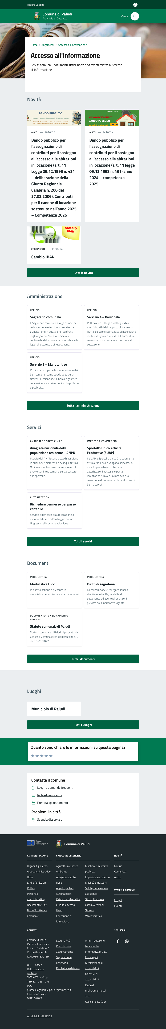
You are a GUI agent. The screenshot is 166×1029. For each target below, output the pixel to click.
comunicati (38, 249)
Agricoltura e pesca (67, 866)
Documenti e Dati (37, 905)
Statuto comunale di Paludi (50, 626)
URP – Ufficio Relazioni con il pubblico (35, 969)
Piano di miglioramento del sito (95, 990)
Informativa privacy (96, 952)
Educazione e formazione (63, 918)
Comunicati (120, 871)
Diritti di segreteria (101, 584)
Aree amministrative (39, 871)
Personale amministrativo (35, 896)
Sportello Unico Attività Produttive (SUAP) (104, 450)
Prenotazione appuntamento (64, 949)
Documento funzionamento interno (49, 617)
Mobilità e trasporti (96, 882)
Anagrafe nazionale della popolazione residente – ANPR (52, 450)
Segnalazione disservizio (64, 960)
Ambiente (61, 871)
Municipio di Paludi (48, 709)
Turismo (89, 910)
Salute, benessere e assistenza (96, 891)
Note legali (91, 957)
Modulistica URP (42, 584)
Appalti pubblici (65, 888)
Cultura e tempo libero (65, 907)
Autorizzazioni (40, 497)
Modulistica (38, 577)
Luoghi (118, 900)
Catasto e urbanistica (68, 899)
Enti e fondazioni (36, 882)
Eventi (118, 906)
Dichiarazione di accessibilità (94, 965)
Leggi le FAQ (63, 940)
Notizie (118, 866)
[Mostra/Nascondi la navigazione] (4, 16)
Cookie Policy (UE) (95, 1002)
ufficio (35, 310)
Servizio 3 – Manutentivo (48, 364)
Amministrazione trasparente (95, 943)
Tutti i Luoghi (83, 724)
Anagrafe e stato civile (46, 441)
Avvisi (117, 877)
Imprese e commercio (102, 441)
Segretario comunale (45, 317)
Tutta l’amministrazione (83, 405)
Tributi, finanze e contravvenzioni (94, 902)
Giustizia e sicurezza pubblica (96, 869)
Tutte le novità (83, 272)
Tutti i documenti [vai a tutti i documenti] (83, 659)
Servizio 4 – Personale (103, 317)
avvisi (34, 132)
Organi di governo (37, 866)
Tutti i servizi (83, 541)
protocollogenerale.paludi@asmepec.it (49, 990)
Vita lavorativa (93, 916)
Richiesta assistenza (68, 968)
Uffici (30, 877)
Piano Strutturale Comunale (37, 913)
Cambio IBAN (43, 257)
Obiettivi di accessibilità (92, 976)
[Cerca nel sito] (135, 16)
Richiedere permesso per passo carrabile (53, 506)
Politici (31, 888)
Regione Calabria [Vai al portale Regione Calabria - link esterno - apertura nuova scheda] (35, 4)
